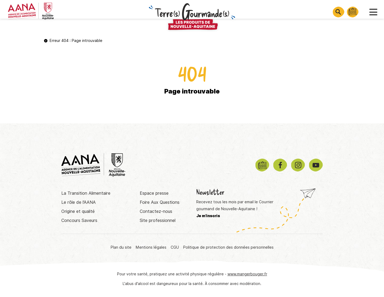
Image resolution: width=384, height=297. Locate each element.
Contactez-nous (156, 211)
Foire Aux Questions (159, 202)
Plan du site (121, 247)
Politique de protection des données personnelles (228, 247)
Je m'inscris (208, 216)
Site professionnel (157, 220)
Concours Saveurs (79, 220)
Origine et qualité (78, 211)
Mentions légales (151, 247)
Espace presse (154, 193)
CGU (175, 247)
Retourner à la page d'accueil (192, 112)
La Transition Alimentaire (85, 193)
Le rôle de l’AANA (78, 202)
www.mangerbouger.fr (247, 274)
